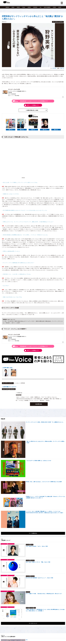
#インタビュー (17, 383)
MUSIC (13, 7)
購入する (10, 129)
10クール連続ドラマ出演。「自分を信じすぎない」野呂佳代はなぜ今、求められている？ (44, 593)
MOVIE (18, 7)
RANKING (35, 7)
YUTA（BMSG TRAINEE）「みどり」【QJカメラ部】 (37, 546)
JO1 (27, 639)
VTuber (23, 7)
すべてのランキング (33, 623)
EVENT (59, 7)
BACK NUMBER (47, 7)
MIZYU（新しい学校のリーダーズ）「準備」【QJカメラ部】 (38, 562)
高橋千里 (62, 68)
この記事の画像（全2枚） (7, 367)
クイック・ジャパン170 (14, 89)
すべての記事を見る (33, 533)
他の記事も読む (38, 404)
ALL (40, 7)
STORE (54, 7)
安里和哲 (54, 68)
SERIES (29, 7)
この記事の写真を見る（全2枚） (32, 110)
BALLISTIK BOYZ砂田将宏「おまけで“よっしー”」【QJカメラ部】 (39, 577)
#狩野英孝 (23, 383)
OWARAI (7, 7)
